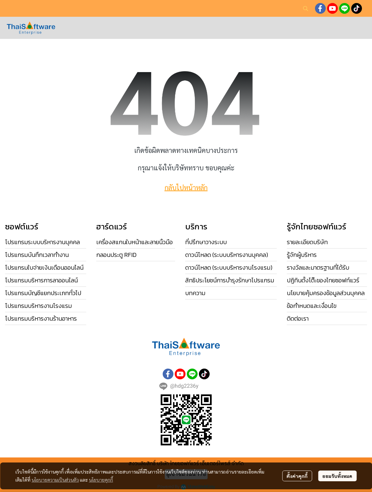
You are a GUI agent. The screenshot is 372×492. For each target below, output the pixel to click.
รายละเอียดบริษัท (307, 242)
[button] (305, 8)
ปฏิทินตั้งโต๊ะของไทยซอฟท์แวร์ (323, 280)
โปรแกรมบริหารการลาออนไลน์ (41, 280)
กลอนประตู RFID (116, 254)
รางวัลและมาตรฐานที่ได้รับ (318, 267)
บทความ (195, 292)
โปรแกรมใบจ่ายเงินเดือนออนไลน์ (44, 267)
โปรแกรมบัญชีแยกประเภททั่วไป (43, 292)
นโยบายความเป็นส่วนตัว (55, 480)
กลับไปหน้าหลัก (186, 187)
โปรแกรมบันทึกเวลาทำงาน (37, 254)
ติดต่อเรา (298, 318)
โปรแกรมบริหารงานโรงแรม (38, 305)
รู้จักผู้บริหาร (302, 254)
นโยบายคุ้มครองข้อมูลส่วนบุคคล (326, 292)
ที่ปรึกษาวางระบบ (206, 242)
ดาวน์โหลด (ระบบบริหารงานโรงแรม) (228, 267)
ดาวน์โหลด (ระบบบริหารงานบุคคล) (226, 254)
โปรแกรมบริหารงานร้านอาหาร (41, 318)
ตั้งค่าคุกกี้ (297, 476)
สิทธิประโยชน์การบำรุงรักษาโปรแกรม (229, 280)
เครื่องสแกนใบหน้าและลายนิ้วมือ (134, 242)
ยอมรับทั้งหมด (337, 476)
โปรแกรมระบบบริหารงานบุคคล (42, 242)
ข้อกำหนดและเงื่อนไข (311, 305)
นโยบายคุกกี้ (101, 480)
